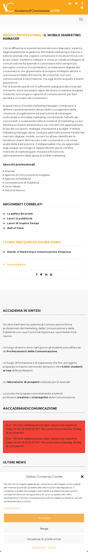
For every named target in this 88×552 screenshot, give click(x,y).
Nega (44, 528)
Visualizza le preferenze (44, 539)
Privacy (52, 547)
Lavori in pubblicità (17, 218)
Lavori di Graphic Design (21, 223)
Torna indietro (14, 264)
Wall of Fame (13, 228)
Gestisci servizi (12, 507)
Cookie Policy (38, 547)
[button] (82, 477)
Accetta (44, 518)
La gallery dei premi (18, 213)
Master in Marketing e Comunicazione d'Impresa (37, 251)
